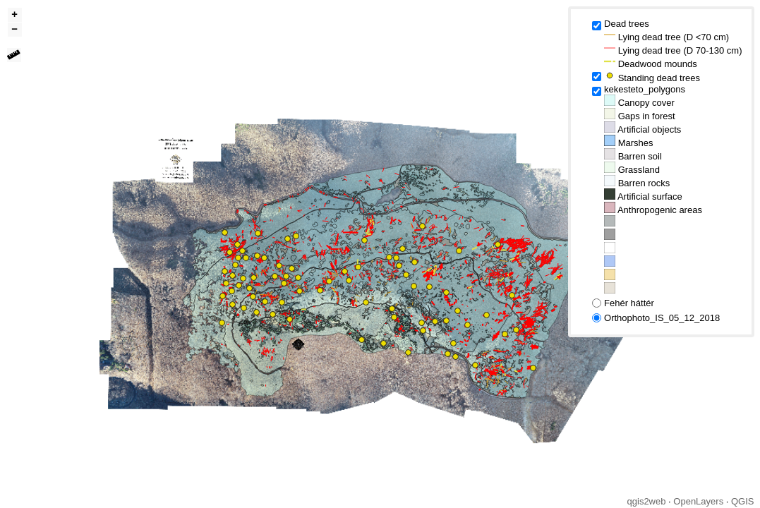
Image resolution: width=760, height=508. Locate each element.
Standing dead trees (652, 76)
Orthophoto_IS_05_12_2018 (662, 318)
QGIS (742, 501)
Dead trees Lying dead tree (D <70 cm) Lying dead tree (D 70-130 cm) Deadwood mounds (673, 43)
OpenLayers (698, 501)
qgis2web (646, 501)
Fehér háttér (629, 303)
